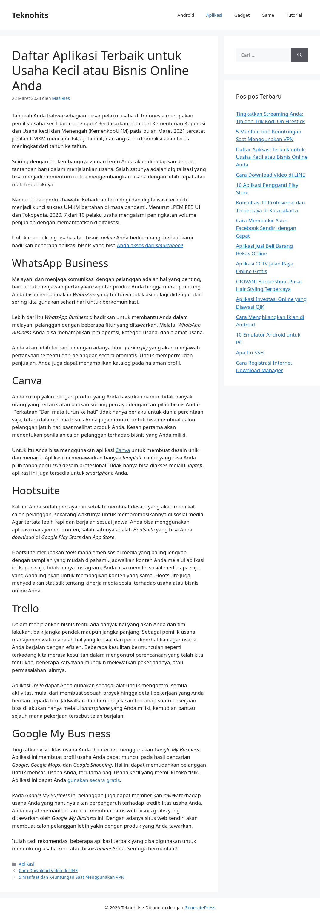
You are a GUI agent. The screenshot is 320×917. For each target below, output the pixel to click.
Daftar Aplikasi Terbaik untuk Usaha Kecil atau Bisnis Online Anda (271, 157)
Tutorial (294, 15)
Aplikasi (214, 15)
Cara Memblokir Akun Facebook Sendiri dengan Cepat (266, 228)
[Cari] (299, 55)
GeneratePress (199, 907)
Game (267, 15)
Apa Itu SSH (250, 352)
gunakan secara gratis (93, 780)
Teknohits (30, 15)
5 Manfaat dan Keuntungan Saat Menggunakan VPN (71, 877)
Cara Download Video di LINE (48, 870)
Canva (123, 450)
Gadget (242, 15)
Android (186, 15)
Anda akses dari (150, 245)
